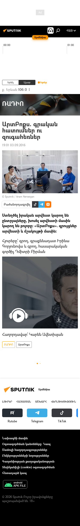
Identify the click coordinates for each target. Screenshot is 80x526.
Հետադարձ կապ (14, 473)
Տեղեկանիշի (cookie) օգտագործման (28, 467)
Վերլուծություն (63, 401)
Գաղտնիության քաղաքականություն (28, 461)
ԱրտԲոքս (24, 344)
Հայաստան (23, 401)
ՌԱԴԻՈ (8, 344)
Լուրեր (7, 401)
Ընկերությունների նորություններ (25, 455)
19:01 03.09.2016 (13, 145)
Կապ (47, 444)
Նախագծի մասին (15, 438)
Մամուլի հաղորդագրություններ (24, 450)
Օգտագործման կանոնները (22, 444)
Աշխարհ (41, 401)
